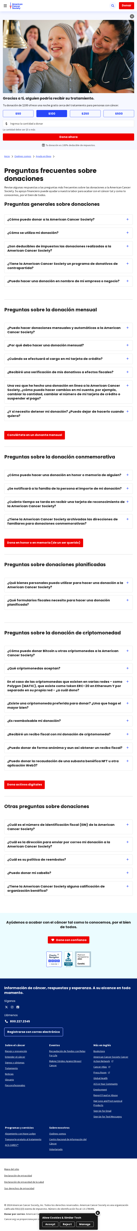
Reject (67, 1224)
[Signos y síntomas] (14, 1062)
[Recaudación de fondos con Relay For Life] (68, 1053)
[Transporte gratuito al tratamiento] (23, 1139)
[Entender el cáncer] (15, 1057)
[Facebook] (18, 1007)
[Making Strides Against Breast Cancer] (68, 1063)
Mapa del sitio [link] (11, 1169)
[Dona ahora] (68, 137)
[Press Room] (102, 1072)
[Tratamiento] (11, 1068)
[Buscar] (112, 5)
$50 (18, 114)
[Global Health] (100, 1078)
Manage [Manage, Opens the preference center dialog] (85, 1224)
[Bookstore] (99, 1051)
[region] (68, 1221)
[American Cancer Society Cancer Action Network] (112, 1059)
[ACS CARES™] (11, 1145)
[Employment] (100, 1089)
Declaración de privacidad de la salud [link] (24, 1182)
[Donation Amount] (68, 123)
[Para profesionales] (15, 1085)
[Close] (98, 1213)
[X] (6, 1007)
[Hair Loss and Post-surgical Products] (112, 1103)
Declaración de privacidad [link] (18, 1175)
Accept (50, 1224)
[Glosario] (9, 1079)
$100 (51, 114)
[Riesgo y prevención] (16, 1051)
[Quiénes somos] (57, 1133)
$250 (85, 114)
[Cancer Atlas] (102, 1067)
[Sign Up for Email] (102, 1111)
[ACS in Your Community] (105, 1084)
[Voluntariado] (56, 1149)
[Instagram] (12, 1007)
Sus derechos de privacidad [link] (19, 1188)
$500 (119, 114)
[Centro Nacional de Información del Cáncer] (68, 1141)
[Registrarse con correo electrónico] (33, 1032)
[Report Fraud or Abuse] (105, 1095)
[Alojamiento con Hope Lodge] (20, 1133)
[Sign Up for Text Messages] (107, 1116)
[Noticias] (9, 1074)
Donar (126, 5)
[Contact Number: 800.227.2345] (68, 1021)
